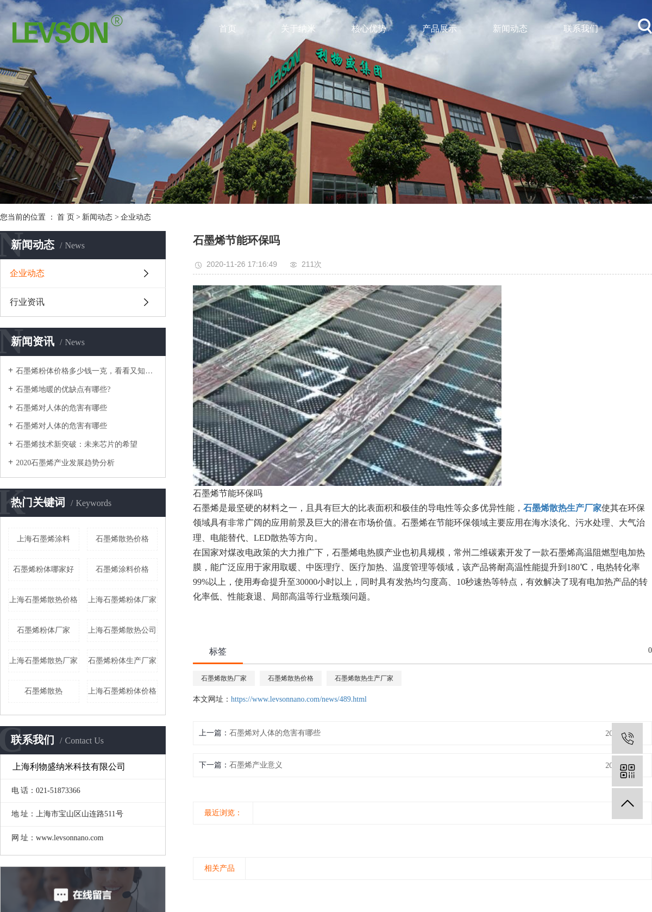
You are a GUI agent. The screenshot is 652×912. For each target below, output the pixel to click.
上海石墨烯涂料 (43, 539)
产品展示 (439, 28)
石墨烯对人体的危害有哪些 (61, 408)
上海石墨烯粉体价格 (122, 691)
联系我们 (580, 28)
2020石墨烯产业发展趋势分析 (65, 463)
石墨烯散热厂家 (224, 678)
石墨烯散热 (43, 691)
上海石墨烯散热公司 (122, 630)
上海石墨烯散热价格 (43, 600)
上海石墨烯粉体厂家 (122, 600)
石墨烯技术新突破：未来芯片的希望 (76, 444)
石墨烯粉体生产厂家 (122, 661)
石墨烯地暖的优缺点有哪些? (63, 389)
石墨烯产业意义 (256, 765)
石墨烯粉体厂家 (43, 630)
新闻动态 (510, 28)
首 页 (65, 217)
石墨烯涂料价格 (122, 569)
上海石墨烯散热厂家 (43, 661)
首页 (227, 28)
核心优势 (369, 28)
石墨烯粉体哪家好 (43, 569)
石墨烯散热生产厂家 (364, 678)
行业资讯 (27, 302)
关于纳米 (298, 28)
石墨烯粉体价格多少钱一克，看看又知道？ (87, 371)
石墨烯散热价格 (122, 539)
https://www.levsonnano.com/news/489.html (299, 699)
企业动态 (136, 217)
